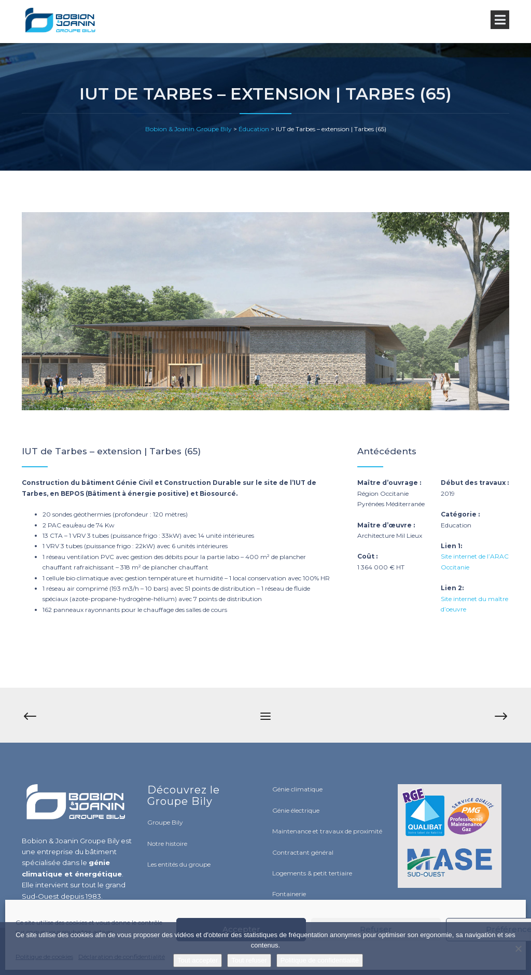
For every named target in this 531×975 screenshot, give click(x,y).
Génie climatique (297, 789)
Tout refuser (249, 960)
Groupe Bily (165, 822)
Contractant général (302, 852)
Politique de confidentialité (320, 960)
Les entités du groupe (179, 864)
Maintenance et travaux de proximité (327, 831)
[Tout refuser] (518, 948)
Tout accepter (197, 960)
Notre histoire (167, 843)
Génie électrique (295, 810)
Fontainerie (289, 894)
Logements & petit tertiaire (312, 873)
